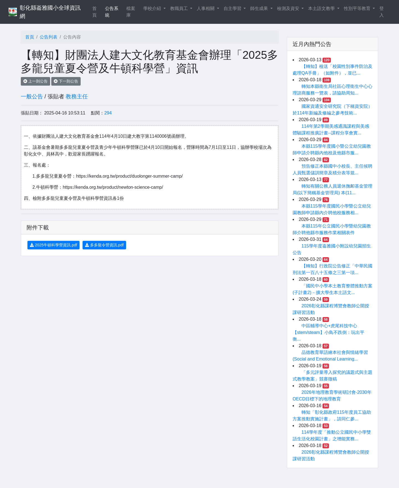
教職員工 (179, 8)
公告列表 (48, 37)
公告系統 (111, 11)
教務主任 (77, 96)
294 (108, 113)
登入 (381, 11)
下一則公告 (66, 81)
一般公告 (32, 96)
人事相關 (206, 8)
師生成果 (259, 8)
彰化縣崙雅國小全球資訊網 (50, 12)
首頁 (97, 11)
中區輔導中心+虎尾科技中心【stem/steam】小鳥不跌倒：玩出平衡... (328, 332)
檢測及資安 (288, 8)
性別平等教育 (358, 8)
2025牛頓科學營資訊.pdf (53, 245)
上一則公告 (35, 81)
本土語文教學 (322, 8)
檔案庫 (130, 11)
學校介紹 (152, 8)
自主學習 (233, 8)
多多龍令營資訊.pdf (104, 245)
